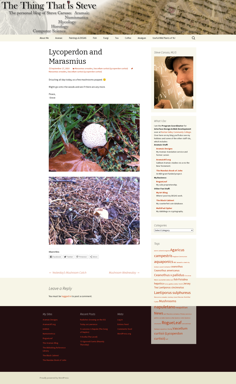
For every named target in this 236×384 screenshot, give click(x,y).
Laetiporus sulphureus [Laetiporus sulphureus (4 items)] (172, 292)
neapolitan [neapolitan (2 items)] (182, 307)
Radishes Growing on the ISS (93, 319)
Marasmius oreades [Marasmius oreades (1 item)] (160, 297)
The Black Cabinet (165, 200)
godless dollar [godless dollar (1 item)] (173, 284)
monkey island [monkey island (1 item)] (173, 297)
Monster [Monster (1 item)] (181, 297)
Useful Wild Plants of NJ (163, 38)
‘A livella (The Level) (88, 336)
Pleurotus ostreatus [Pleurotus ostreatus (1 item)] (173, 314)
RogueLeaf (161, 181)
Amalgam (142, 38)
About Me (44, 38)
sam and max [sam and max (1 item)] (186, 324)
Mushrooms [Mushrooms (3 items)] (167, 301)
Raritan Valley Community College (176, 132)
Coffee (128, 38)
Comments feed (124, 329)
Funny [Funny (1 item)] (166, 284)
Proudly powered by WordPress (54, 377)
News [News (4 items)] (158, 313)
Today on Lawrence (88, 324)
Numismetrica (49, 333)
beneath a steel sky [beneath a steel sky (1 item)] (183, 262)
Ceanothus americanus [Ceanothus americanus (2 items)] (167, 270)
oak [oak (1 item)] (165, 314)
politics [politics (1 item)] (156, 318)
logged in (66, 296)
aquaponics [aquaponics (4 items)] (163, 261)
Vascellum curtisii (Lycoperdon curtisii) (111, 68)
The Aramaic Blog (50, 343)
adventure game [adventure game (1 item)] (164, 251)
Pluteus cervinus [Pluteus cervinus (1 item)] (186, 314)
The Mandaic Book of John (169, 170)
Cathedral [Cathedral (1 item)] (167, 267)
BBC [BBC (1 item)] (175, 262)
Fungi (106, 38)
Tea (116, 38)
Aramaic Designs (164, 148)
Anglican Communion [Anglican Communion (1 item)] (180, 257)
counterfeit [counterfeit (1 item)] (162, 280)
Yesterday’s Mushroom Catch (67, 272)
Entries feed (123, 324)
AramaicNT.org (163, 159)
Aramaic (58, 38)
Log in (120, 319)
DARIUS (46, 329)
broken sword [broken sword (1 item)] (158, 267)
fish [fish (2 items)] (176, 279)
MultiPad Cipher (164, 208)
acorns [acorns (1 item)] (156, 251)
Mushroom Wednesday (124, 272)
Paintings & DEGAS (77, 38)
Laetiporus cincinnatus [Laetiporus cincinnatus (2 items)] (171, 287)
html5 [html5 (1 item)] (181, 284)
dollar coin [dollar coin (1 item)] (169, 280)
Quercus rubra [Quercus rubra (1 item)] (179, 318)
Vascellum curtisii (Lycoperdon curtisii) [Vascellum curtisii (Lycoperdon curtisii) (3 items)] (171, 333)
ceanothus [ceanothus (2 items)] (177, 266)
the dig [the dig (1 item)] (170, 329)
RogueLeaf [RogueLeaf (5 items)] (172, 322)
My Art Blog (162, 192)
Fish (95, 38)
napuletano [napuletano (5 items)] (164, 307)
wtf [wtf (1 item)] (167, 339)
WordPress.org (124, 333)
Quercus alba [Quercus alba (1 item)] (170, 318)
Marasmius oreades (84, 68)
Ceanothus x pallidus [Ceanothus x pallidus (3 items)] (169, 275)
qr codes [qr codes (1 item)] (162, 318)
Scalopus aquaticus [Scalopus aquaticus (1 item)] (160, 329)
